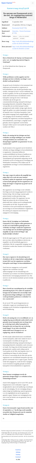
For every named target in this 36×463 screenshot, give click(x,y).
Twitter (18, 454)
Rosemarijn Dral (17, 28)
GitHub (18, 452)
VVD (24, 28)
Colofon (18, 450)
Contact (18, 457)
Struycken (15, 31)
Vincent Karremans (25, 31)
